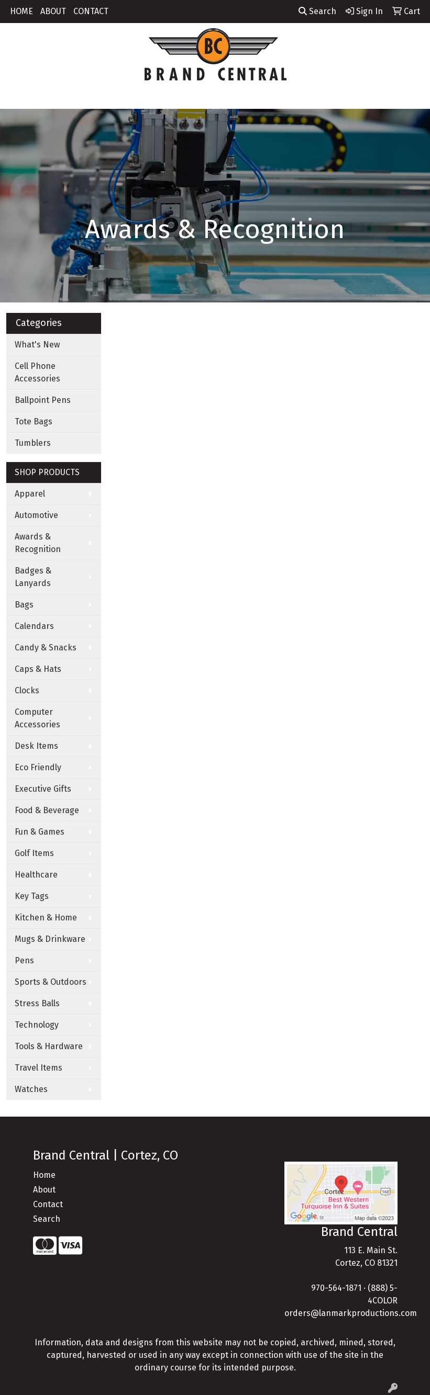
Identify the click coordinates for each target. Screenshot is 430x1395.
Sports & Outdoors (50, 982)
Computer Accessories (37, 718)
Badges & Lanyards (33, 577)
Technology (37, 1025)
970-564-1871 (336, 1288)
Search (317, 11)
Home (44, 1175)
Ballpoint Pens (43, 400)
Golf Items (34, 853)
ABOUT (53, 11)
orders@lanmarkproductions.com (350, 1313)
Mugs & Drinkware (50, 939)
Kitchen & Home (46, 918)
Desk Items (36, 746)
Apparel (30, 494)
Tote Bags (33, 421)
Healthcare (36, 875)
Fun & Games (39, 832)
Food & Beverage (47, 810)
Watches (31, 1089)
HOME (21, 11)
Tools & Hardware (49, 1046)
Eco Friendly (38, 767)
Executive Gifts (43, 789)
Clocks (27, 690)
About (44, 1190)
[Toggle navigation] (16, 97)
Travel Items (38, 1068)
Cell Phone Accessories (37, 372)
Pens (24, 960)
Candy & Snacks (45, 647)
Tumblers (33, 443)
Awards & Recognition (38, 543)
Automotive (36, 515)
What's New (37, 345)
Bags (24, 605)
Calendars (34, 626)
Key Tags (32, 896)
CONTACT (90, 11)
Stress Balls (37, 1003)
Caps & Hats (38, 669)
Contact (48, 1204)
